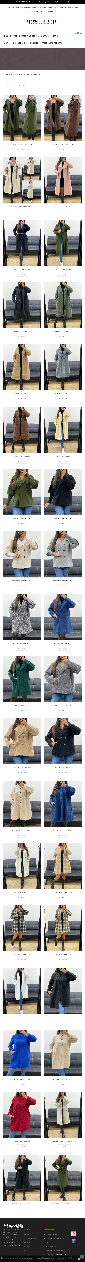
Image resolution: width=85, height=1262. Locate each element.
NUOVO (7, 36)
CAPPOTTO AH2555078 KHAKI (63, 1204)
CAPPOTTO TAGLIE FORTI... (22, 830)
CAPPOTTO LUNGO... (22, 331)
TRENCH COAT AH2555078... (63, 1141)
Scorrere (82, 1257)
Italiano (49, 11)
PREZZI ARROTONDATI (52, 43)
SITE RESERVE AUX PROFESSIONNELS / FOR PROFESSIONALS (27, 7)
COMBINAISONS (20, 43)
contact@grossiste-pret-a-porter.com (62, 7)
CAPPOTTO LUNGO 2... (63, 207)
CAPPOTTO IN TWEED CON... (63, 892)
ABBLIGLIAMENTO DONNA (25, 36)
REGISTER (39, 11)
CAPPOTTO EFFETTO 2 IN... (22, 518)
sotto (54, 36)
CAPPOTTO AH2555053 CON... (63, 1017)
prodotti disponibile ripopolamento (23, 74)
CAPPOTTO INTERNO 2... (22, 643)
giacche (34, 43)
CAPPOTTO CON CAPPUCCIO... (22, 144)
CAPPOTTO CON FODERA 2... (63, 705)
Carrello (77, 33)
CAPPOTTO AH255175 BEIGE (22, 892)
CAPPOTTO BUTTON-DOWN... (63, 1079)
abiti (6, 43)
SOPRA (44, 36)
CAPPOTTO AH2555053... (22, 1079)
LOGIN (32, 11)
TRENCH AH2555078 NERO (22, 1204)
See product (22, 149)
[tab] (42, 2)
